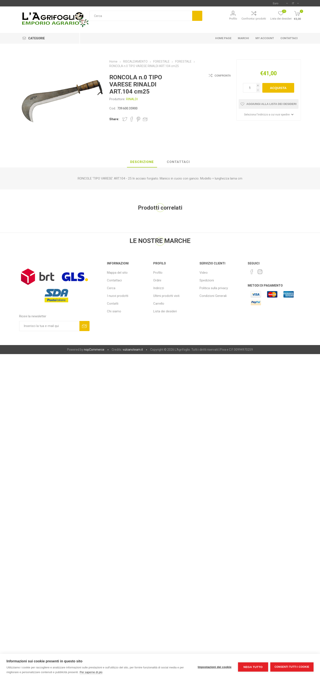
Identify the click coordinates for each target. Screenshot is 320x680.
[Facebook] (251, 271)
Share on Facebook (131, 119)
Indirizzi (158, 288)
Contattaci (114, 280)
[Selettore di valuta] (280, 3)
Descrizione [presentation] (142, 162)
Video (203, 273)
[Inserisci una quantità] (249, 88)
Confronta (223, 75)
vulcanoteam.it (133, 349)
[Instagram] (260, 271)
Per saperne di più (91, 672)
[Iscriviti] (49, 326)
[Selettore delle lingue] (295, 3)
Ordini (157, 280)
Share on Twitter (124, 119)
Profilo (233, 18)
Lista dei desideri (165, 311)
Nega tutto (253, 667)
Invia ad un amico (145, 119)
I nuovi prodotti (117, 296)
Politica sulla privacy (213, 288)
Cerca (197, 16)
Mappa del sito (117, 273)
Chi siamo (114, 311)
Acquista (278, 88)
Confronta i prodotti (253, 18)
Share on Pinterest (138, 119)
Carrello (158, 303)
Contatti (112, 303)
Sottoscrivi (84, 326)
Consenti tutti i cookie (292, 666)
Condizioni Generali (213, 296)
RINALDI (132, 99)
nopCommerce (94, 349)
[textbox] (141, 16)
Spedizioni (206, 280)
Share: (114, 119)
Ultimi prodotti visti (166, 296)
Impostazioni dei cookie (215, 667)
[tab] (142, 162)
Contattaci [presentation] (178, 162)
